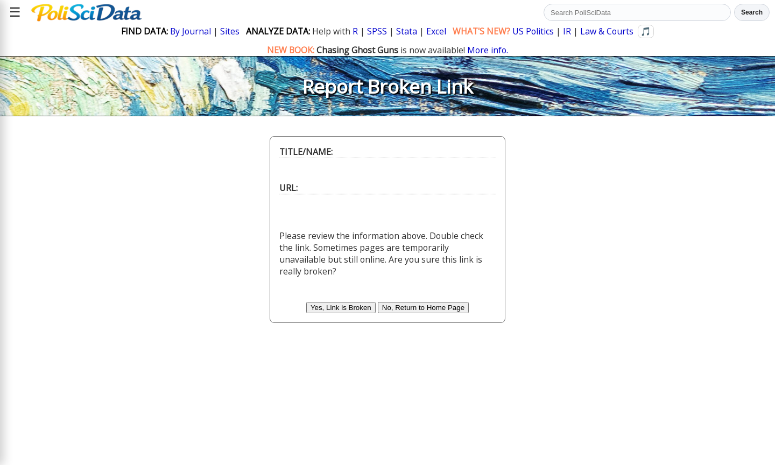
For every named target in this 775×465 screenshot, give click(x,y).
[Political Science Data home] (86, 12)
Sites (229, 31)
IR (567, 31)
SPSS (377, 31)
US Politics (533, 31)
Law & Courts (606, 31)
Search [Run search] (752, 12)
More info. (487, 50)
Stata (406, 31)
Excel (436, 31)
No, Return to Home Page (423, 308)
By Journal (190, 31)
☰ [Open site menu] (15, 12)
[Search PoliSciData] (637, 12)
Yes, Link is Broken (341, 308)
